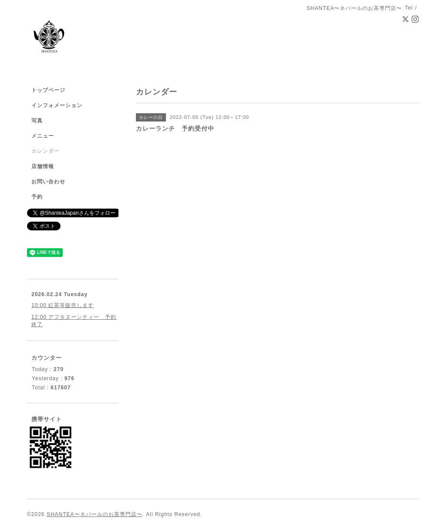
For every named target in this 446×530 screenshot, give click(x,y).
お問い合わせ (48, 182)
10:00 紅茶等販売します (62, 305)
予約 (37, 197)
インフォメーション (56, 105)
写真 (37, 121)
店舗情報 (42, 166)
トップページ (48, 90)
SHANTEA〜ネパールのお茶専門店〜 (94, 514)
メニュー (42, 136)
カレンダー (45, 151)
